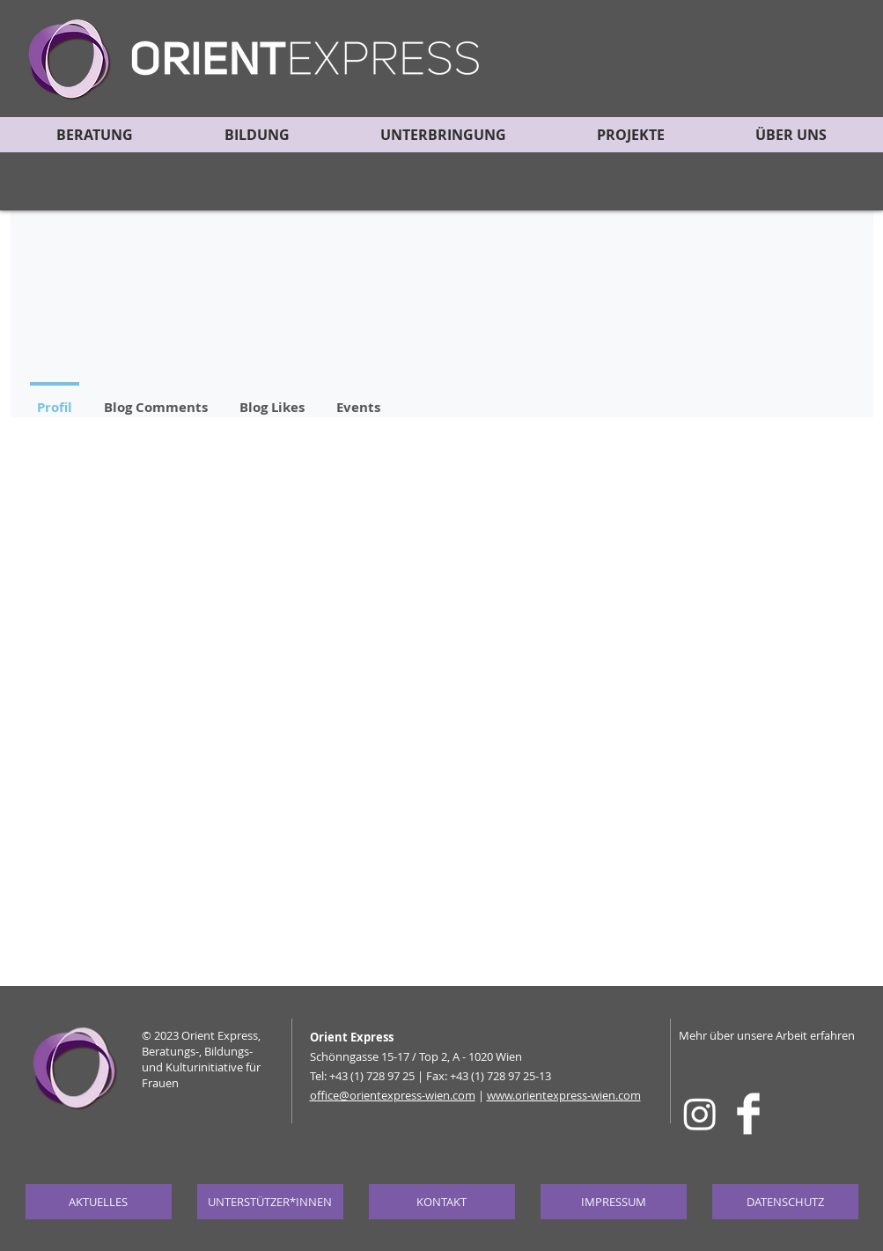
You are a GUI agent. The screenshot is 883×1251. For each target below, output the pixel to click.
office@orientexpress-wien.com (392, 1095)
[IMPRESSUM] (614, 1201)
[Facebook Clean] (748, 1114)
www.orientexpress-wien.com (564, 1095)
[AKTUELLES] (99, 1201)
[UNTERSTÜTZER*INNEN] (270, 1201)
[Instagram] (700, 1114)
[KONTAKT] (442, 1201)
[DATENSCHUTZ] (785, 1201)
